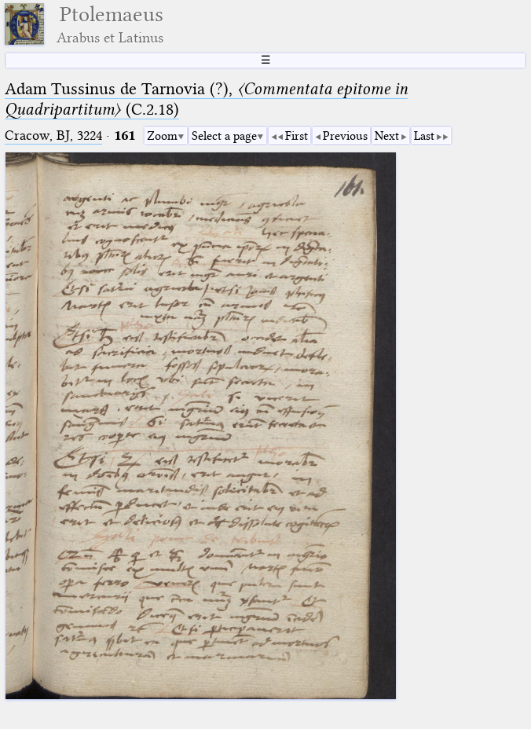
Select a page (224, 136)
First (296, 136)
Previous (345, 136)
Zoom (162, 136)
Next (387, 136)
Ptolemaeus (110, 24)
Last (424, 136)
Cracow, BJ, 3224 (53, 135)
